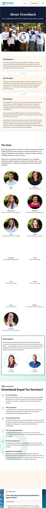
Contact (25, 3)
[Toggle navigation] (43, 3)
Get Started (34, 3)
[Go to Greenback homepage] (9, 3)
